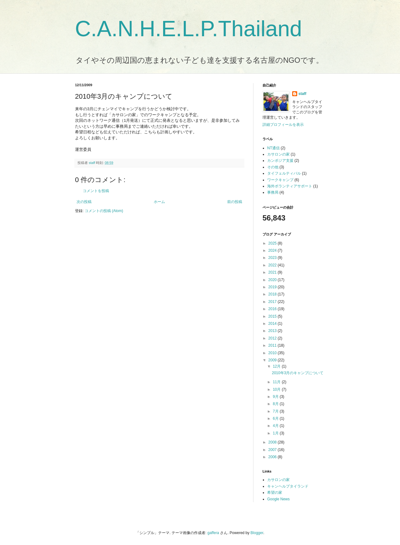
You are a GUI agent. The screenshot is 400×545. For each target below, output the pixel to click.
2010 (273, 353)
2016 (273, 309)
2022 (273, 265)
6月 (276, 418)
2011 (273, 345)
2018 (273, 294)
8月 (276, 404)
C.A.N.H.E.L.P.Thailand (188, 29)
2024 (273, 250)
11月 (277, 382)
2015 (273, 316)
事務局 (272, 192)
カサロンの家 (278, 154)
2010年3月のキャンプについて (297, 373)
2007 (273, 450)
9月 (276, 396)
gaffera (213, 533)
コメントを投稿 (96, 191)
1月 (276, 433)
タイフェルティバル (284, 173)
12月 (277, 366)
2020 (273, 280)
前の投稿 (234, 202)
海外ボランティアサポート (289, 186)
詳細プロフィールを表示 (283, 124)
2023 (273, 257)
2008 (273, 442)
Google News (278, 499)
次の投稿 (84, 202)
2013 (273, 331)
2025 (273, 243)
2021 (273, 272)
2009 (273, 360)
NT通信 (273, 148)
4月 (276, 426)
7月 (276, 411)
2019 (273, 287)
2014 (273, 323)
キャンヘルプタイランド (287, 486)
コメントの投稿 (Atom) (104, 211)
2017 (273, 302)
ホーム (159, 202)
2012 (273, 338)
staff (302, 94)
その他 (272, 167)
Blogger (257, 533)
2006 (273, 457)
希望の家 (274, 492)
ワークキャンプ (280, 180)
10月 (277, 389)
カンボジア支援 (280, 160)
